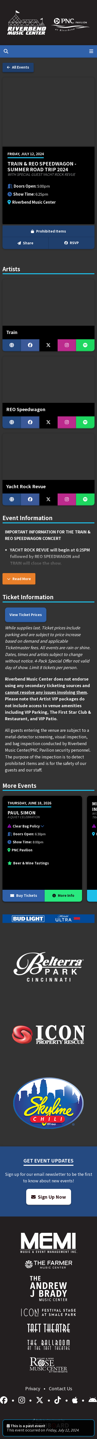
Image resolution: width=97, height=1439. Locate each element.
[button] (39, 827)
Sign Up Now (48, 1196)
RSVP (71, 242)
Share (25, 242)
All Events (18, 67)
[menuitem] (48, 1264)
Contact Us (60, 1388)
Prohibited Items (48, 231)
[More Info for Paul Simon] (42, 849)
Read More (19, 578)
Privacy (33, 1388)
